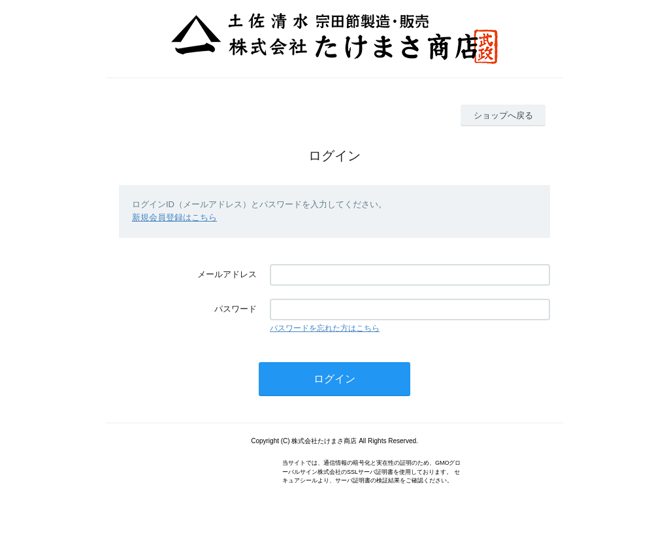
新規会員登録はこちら (174, 217)
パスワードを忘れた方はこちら (325, 328)
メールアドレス (227, 274)
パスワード (235, 309)
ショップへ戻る (503, 115)
